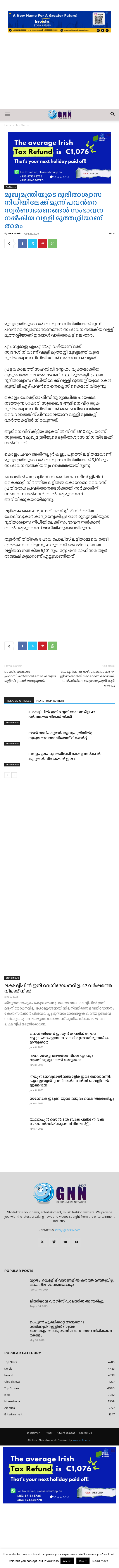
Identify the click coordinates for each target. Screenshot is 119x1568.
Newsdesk (14, 233)
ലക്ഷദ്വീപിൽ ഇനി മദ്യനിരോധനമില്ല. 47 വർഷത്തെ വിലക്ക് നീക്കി (61, 777)
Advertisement (66, 1496)
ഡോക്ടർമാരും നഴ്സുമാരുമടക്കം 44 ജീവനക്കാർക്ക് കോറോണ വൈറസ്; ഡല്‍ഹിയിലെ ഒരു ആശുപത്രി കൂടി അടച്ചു (87, 741)
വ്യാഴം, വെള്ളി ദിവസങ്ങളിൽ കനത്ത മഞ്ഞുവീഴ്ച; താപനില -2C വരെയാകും (72, 1345)
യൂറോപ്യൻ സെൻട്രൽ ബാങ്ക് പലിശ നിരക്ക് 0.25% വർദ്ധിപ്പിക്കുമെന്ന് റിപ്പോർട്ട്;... (67, 1185)
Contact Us (85, 1496)
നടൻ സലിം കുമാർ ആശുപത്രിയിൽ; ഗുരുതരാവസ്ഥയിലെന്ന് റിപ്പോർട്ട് (60, 798)
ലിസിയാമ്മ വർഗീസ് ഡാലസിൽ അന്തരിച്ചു (66, 1364)
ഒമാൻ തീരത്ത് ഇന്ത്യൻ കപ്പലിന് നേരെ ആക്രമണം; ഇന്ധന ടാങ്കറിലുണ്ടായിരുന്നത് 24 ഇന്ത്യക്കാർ (69, 1101)
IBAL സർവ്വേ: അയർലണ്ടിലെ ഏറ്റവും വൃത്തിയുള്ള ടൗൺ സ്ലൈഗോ (61, 1121)
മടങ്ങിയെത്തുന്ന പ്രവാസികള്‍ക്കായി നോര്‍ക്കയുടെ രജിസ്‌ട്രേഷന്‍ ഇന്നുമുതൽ (30, 739)
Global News (12, 785)
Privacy (48, 1496)
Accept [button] (67, 1561)
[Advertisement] (59, 76)
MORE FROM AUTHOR (50, 763)
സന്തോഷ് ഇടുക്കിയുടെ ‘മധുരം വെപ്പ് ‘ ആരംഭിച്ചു (72, 1161)
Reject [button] (83, 1561)
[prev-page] (7, 838)
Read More (100, 1560)
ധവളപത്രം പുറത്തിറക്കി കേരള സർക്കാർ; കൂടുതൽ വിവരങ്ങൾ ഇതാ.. (65, 819)
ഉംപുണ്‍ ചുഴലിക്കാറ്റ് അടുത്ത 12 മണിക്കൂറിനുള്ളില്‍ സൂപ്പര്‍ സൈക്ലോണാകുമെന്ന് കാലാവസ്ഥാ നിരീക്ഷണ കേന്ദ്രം (71, 1391)
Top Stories (22, 125)
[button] (7, 115)
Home (8, 125)
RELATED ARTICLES (19, 763)
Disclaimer (33, 1496)
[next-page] (14, 838)
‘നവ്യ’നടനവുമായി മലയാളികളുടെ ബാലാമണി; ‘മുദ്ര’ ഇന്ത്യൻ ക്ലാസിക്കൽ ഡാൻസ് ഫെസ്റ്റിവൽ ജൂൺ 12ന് (70, 1144)
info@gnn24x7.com (67, 1293)
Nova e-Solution (81, 1503)
